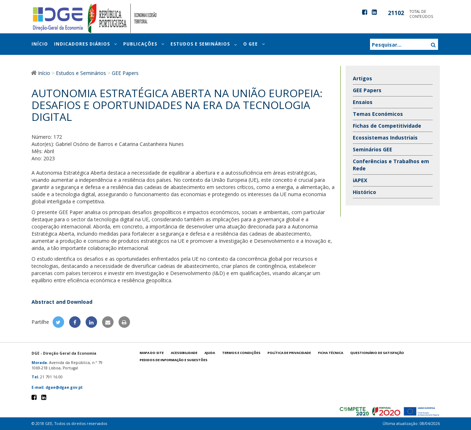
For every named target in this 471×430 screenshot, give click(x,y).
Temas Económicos (378, 113)
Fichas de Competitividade (387, 125)
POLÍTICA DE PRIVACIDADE (289, 352)
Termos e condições (241, 352)
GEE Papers (367, 90)
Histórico (364, 192)
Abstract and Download (62, 301)
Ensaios (363, 102)
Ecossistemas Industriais (385, 137)
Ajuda (210, 352)
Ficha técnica (330, 352)
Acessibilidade (184, 352)
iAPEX (360, 180)
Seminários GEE (372, 149)
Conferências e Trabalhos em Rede (391, 165)
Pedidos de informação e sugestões (173, 360)
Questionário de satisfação (377, 352)
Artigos (362, 78)
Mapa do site (152, 352)
